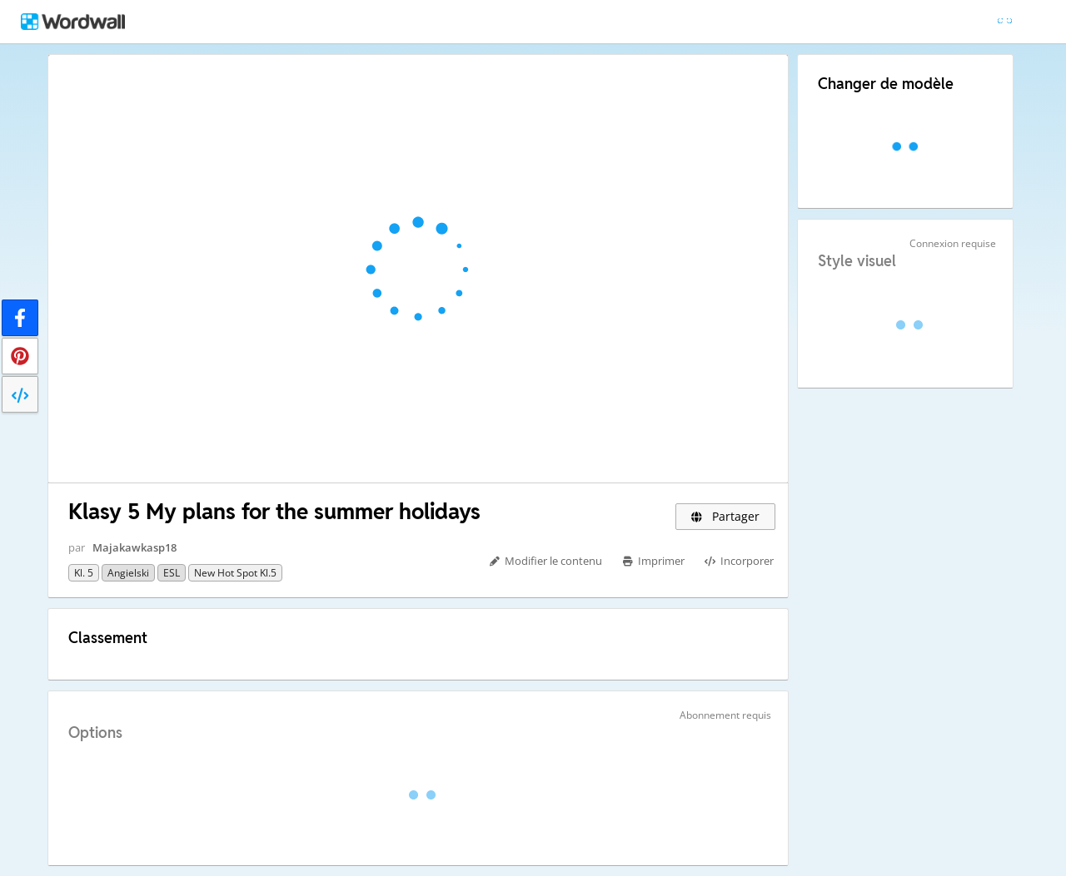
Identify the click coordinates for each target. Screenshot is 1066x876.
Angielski (128, 573)
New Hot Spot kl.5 (235, 573)
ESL (171, 573)
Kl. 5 (83, 573)
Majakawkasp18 (134, 547)
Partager (725, 516)
